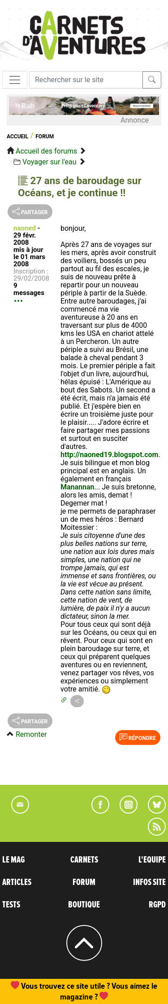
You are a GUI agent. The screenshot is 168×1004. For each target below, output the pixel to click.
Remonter (31, 734)
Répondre (138, 737)
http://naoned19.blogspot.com (109, 454)
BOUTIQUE (84, 904)
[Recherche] (86, 79)
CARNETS (84, 859)
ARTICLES (16, 882)
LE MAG (13, 859)
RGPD (157, 904)
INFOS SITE (149, 882)
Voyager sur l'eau (49, 162)
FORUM (84, 882)
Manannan (77, 487)
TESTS (11, 904)
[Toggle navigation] (14, 80)
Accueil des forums (46, 151)
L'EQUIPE (152, 859)
